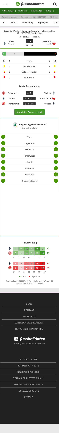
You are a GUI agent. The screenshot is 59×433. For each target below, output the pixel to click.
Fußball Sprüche (28, 390)
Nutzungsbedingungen (29, 328)
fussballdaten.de (9, 17)
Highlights (43, 22)
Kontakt (29, 310)
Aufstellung (27, 22)
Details (13, 22)
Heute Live (22, 11)
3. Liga (49, 11)
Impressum (29, 316)
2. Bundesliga (36, 11)
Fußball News (28, 359)
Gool (29, 303)
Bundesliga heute (28, 365)
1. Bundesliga (8, 11)
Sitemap (28, 397)
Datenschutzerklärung (29, 322)
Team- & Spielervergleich (28, 378)
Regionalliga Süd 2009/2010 (33, 17)
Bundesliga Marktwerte (28, 384)
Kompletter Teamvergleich (29, 112)
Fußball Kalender (28, 371)
